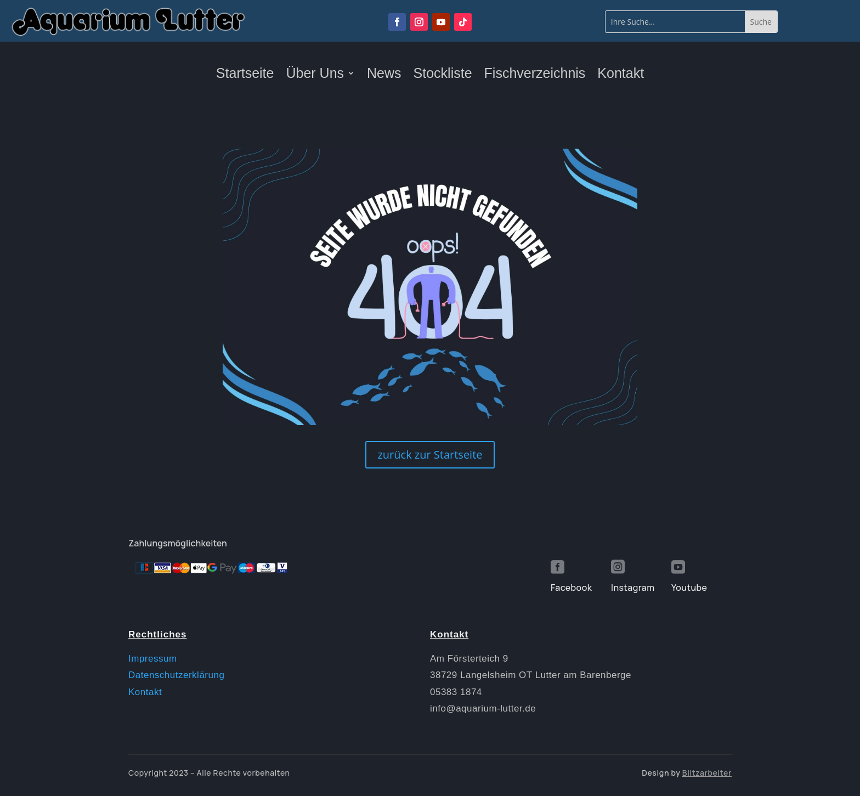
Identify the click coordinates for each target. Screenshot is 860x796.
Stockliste (443, 75)
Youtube (689, 588)
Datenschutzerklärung (176, 675)
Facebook (571, 588)
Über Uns (315, 75)
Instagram (632, 588)
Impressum (152, 658)
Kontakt (620, 75)
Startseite (245, 75)
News (384, 75)
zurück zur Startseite (429, 454)
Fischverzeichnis (535, 75)
